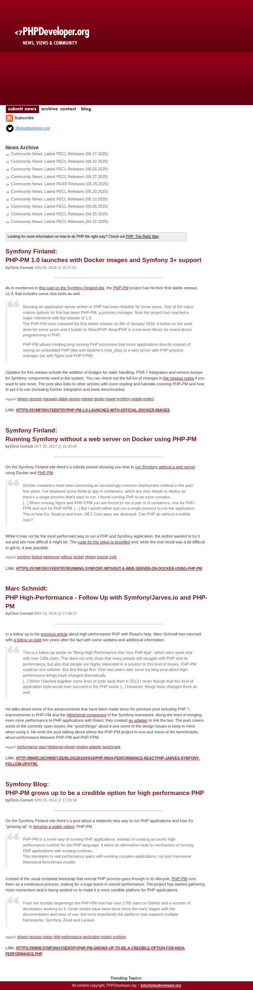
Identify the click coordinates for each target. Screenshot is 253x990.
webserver (51, 557)
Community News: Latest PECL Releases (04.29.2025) (59, 214)
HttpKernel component (86, 715)
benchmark (111, 747)
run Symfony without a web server (165, 467)
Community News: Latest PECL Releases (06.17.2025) (59, 154)
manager (50, 399)
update (136, 399)
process (35, 399)
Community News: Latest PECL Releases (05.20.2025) (59, 191)
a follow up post (27, 640)
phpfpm (82, 747)
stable (63, 399)
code (113, 557)
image (111, 399)
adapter (95, 747)
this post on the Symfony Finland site (71, 288)
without (66, 557)
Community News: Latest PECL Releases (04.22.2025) (59, 221)
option (48, 937)
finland (37, 557)
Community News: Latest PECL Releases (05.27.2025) (59, 176)
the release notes (178, 378)
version (74, 399)
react (42, 747)
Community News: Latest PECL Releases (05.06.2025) (59, 206)
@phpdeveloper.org (27, 128)
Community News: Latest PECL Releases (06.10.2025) (59, 161)
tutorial (102, 557)
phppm (23, 399)
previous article (54, 634)
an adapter (138, 720)
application (91, 937)
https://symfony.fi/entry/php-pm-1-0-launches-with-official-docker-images (93, 410)
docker (99, 399)
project (148, 399)
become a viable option (53, 826)
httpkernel (55, 747)
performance (27, 747)
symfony (123, 399)
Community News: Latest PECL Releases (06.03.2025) (59, 169)
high (57, 937)
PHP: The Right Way (142, 237)
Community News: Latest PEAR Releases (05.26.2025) (60, 184)
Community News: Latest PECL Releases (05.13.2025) (59, 199)
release (87, 399)
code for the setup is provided (104, 542)
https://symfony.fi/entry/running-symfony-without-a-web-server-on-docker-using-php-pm (109, 569)
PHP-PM (121, 288)
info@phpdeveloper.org (161, 985)
